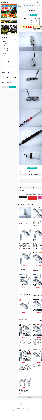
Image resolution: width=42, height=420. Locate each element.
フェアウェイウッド (6, 48)
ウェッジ (4, 55)
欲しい (39, 14)
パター (4, 56)
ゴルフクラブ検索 (28, 5)
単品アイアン (5, 53)
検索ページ (34, 5)
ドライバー (4, 47)
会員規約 (23, 408)
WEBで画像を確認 (31, 168)
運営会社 (18, 408)
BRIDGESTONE (39, 5)
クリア (5, 87)
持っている (33, 14)
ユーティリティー (6, 50)
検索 (12, 87)
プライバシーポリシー (30, 408)
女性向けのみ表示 (6, 43)
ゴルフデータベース (21, 5)
